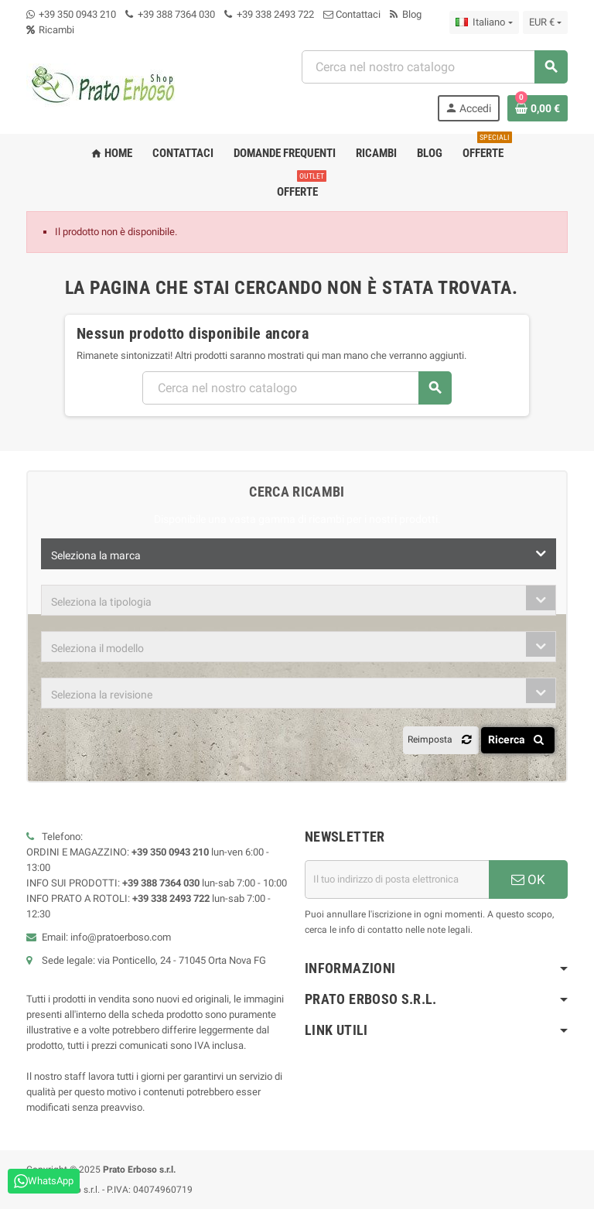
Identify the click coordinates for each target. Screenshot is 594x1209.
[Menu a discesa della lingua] (483, 22)
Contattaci (352, 14)
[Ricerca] (434, 67)
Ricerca (518, 739)
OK (528, 879)
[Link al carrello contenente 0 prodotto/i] (537, 108)
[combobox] (298, 553)
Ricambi (50, 30)
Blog (406, 14)
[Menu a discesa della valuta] (545, 22)
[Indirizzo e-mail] (397, 879)
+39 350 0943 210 (77, 14)
